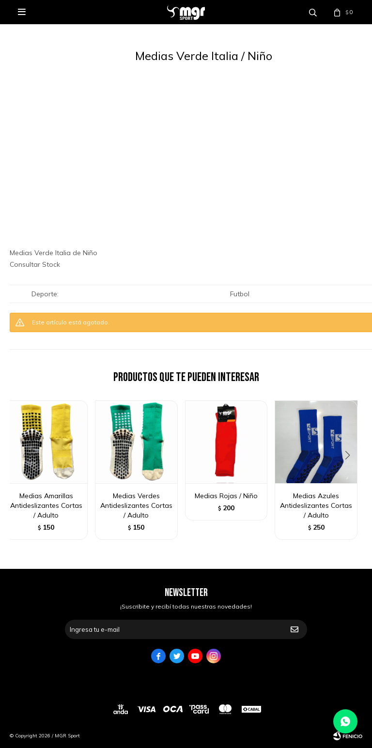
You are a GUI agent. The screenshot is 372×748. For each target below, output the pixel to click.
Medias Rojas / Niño (226, 495)
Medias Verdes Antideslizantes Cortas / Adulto (136, 505)
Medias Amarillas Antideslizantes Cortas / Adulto (46, 505)
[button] (350, 475)
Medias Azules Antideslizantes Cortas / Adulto (316, 505)
